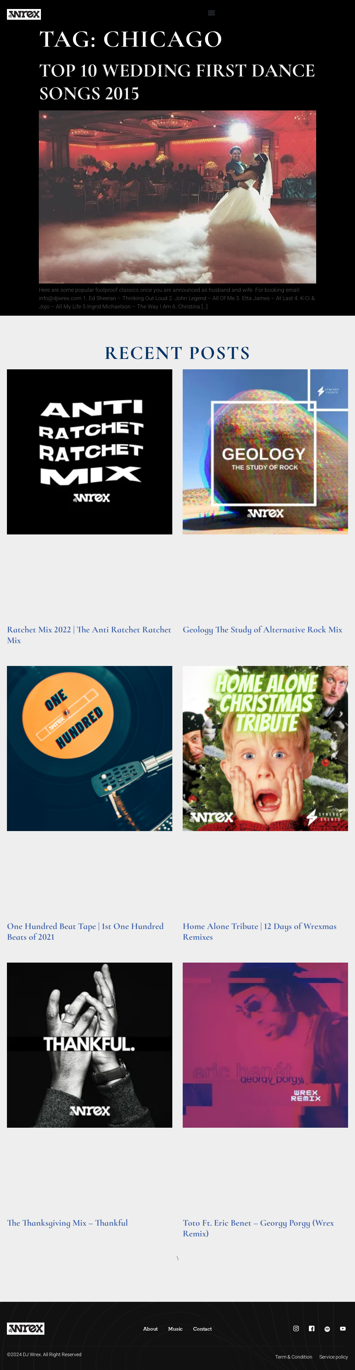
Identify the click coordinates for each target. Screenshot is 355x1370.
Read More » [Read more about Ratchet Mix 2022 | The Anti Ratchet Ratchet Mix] (20, 650)
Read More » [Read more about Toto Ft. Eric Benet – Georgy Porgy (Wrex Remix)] (196, 1243)
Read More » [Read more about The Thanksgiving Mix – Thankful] (20, 1232)
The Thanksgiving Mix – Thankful (67, 1222)
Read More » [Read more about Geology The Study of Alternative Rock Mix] (196, 639)
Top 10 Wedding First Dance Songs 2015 (177, 82)
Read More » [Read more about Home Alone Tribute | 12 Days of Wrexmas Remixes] (196, 946)
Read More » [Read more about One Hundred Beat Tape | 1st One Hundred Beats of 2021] (20, 946)
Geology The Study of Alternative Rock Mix (262, 629)
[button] (211, 12)
